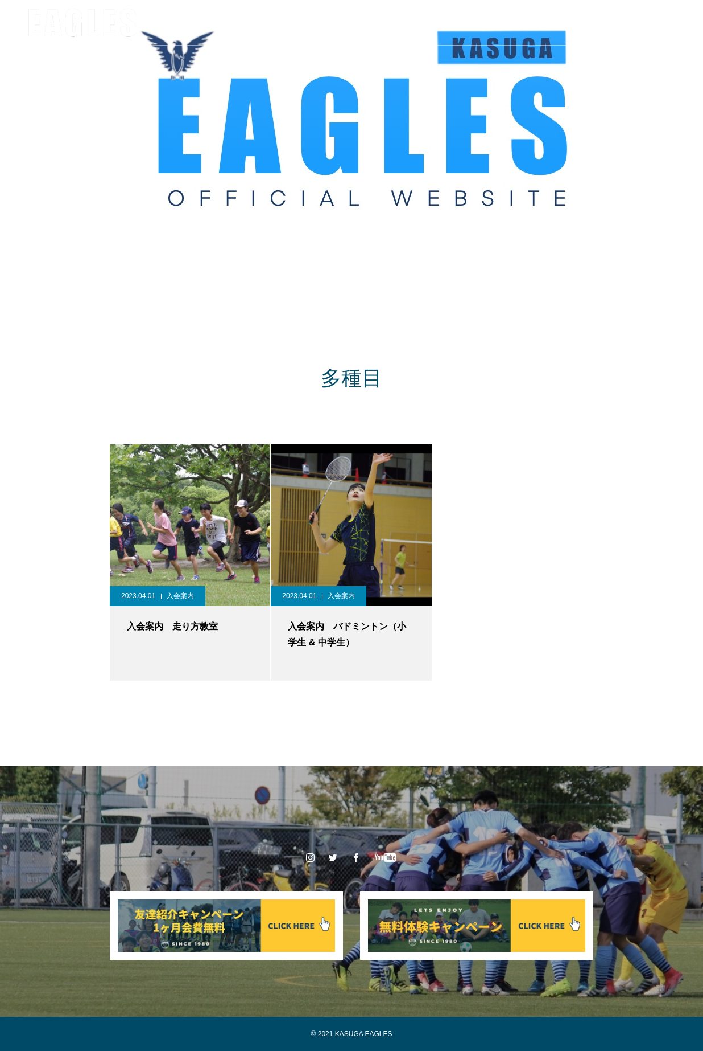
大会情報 (306, 22)
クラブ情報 (151, 22)
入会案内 (423, 22)
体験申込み (482, 22)
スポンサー (364, 22)
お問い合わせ (548, 22)
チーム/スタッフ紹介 (230, 22)
